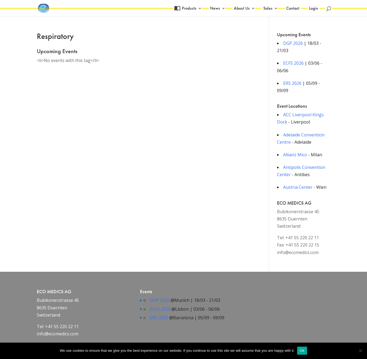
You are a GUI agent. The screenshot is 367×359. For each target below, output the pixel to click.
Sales (267, 8)
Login (313, 8)
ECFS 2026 (293, 63)
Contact (292, 8)
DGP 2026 (293, 43)
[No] (360, 350)
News (215, 8)
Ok (302, 351)
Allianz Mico (295, 155)
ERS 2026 (292, 83)
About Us (242, 8)
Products (188, 8)
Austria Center (297, 187)
